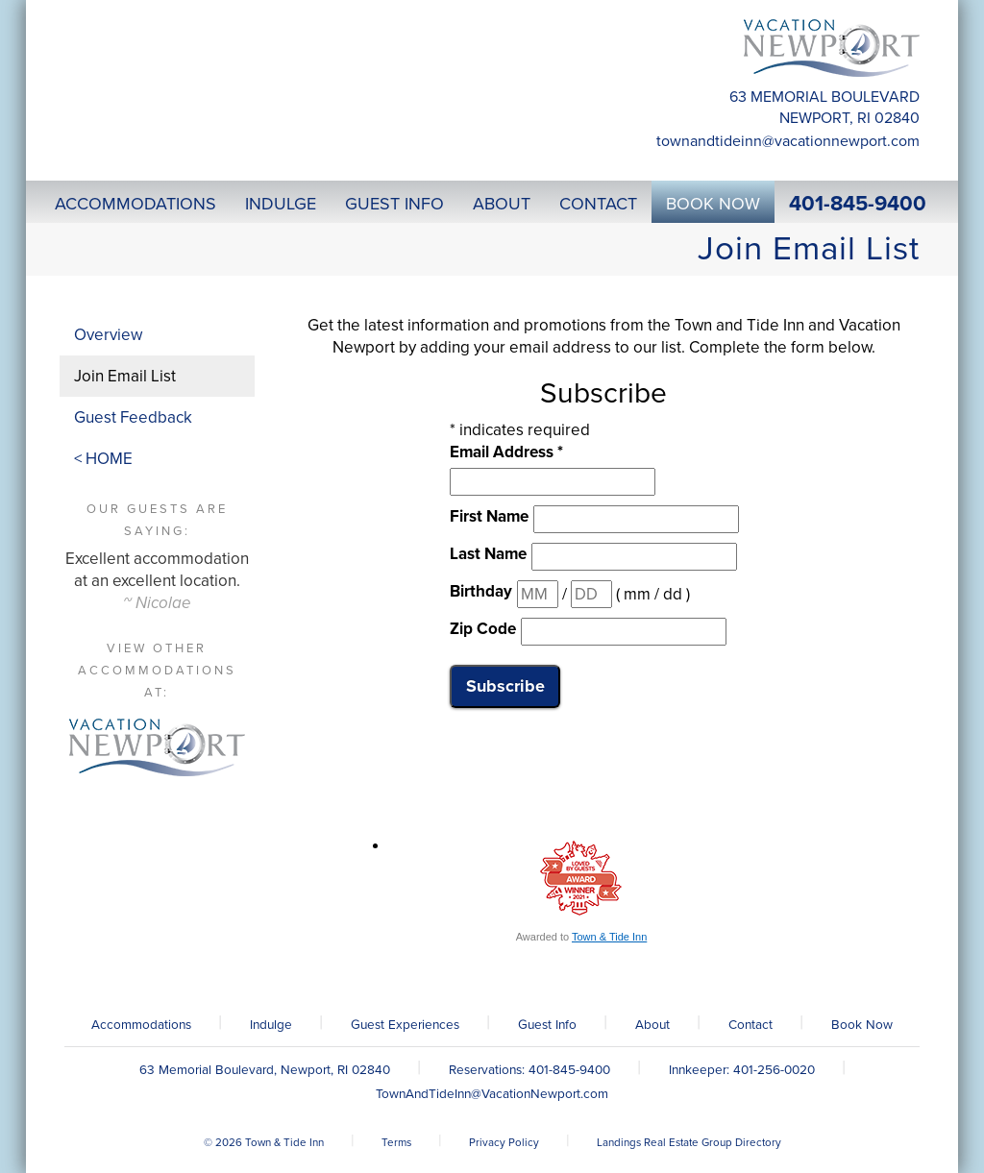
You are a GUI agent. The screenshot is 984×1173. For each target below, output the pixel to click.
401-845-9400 (857, 203)
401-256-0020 (774, 1070)
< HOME (103, 459)
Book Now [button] (713, 203)
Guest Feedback (133, 417)
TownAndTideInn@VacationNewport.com (788, 141)
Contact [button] (598, 203)
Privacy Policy (504, 1142)
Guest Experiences (405, 1025)
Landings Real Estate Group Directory (689, 1142)
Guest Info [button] (394, 203)
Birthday (481, 591)
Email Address (506, 452)
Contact (750, 1025)
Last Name (488, 554)
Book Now (862, 1025)
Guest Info (547, 1025)
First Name (489, 516)
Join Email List (125, 376)
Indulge (271, 1025)
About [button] (501, 203)
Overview (108, 335)
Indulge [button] (280, 203)
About (652, 1025)
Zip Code (483, 629)
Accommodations (141, 1025)
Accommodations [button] (135, 203)
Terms (396, 1142)
